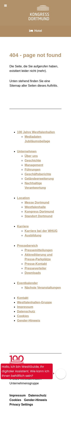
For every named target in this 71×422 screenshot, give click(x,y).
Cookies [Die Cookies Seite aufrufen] (15, 400)
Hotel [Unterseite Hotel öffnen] (38, 30)
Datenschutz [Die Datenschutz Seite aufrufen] (37, 395)
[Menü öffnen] (6, 5)
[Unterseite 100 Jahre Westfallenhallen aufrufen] (16, 357)
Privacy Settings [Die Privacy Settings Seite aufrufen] (21, 404)
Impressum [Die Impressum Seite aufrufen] (17, 395)
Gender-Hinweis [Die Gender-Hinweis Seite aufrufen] (35, 400)
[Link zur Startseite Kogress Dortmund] (39, 17)
